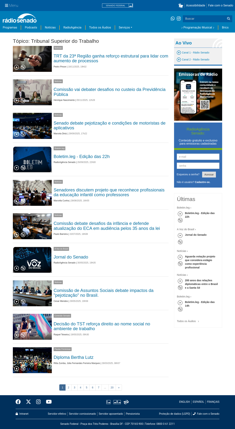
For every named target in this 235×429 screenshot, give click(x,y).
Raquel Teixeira (61, 334)
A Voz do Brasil (61, 249)
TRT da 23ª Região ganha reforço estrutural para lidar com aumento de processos (111, 58)
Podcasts (31, 27)
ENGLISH (184, 401)
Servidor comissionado (82, 413)
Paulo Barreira (61, 234)
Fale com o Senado (220, 5)
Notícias (50, 27)
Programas (10, 27)
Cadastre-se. (202, 182)
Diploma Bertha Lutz (73, 357)
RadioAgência (72, 27)
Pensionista (133, 413)
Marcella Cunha (61, 200)
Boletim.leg (59, 148)
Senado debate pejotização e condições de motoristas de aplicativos (110, 125)
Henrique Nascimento (64, 100)
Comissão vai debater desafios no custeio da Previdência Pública (110, 92)
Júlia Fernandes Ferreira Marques (83, 363)
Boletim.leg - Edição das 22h (82, 156)
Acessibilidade (195, 5)
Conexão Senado (62, 316)
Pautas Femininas (63, 349)
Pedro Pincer (60, 66)
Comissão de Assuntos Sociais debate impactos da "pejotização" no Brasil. (103, 293)
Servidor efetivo (57, 413)
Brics (225, 27)
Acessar (209, 174)
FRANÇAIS (213, 401)
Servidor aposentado (111, 413)
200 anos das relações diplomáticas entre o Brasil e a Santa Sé (201, 284)
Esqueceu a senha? (188, 174)
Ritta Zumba (60, 363)
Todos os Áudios (100, 27)
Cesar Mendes (61, 301)
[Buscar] (228, 18)
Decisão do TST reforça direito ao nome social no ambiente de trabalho (102, 326)
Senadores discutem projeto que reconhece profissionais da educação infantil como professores (109, 192)
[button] (181, 5)
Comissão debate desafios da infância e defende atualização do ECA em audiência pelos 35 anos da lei (107, 226)
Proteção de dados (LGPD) (174, 413)
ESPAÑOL (198, 401)
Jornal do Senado (71, 256)
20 (112, 387)
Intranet (22, 413)
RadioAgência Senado (64, 162)
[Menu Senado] (11, 5)
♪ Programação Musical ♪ (197, 27)
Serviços (124, 27)
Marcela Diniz (60, 133)
